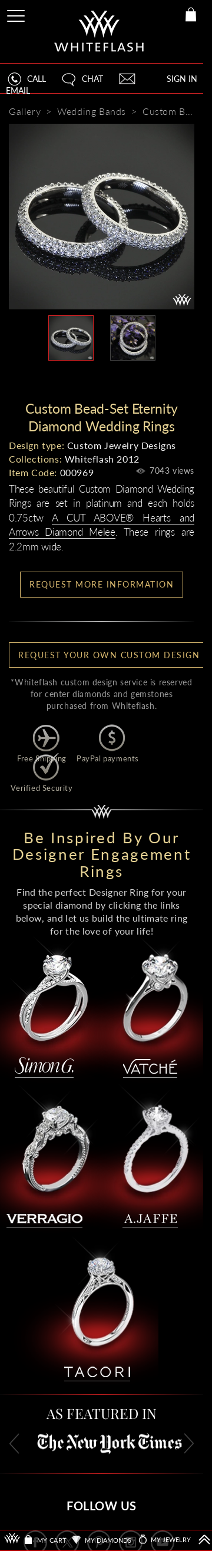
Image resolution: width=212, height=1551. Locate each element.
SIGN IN (182, 79)
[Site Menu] (17, 14)
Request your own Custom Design (109, 655)
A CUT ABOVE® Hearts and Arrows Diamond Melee (101, 525)
